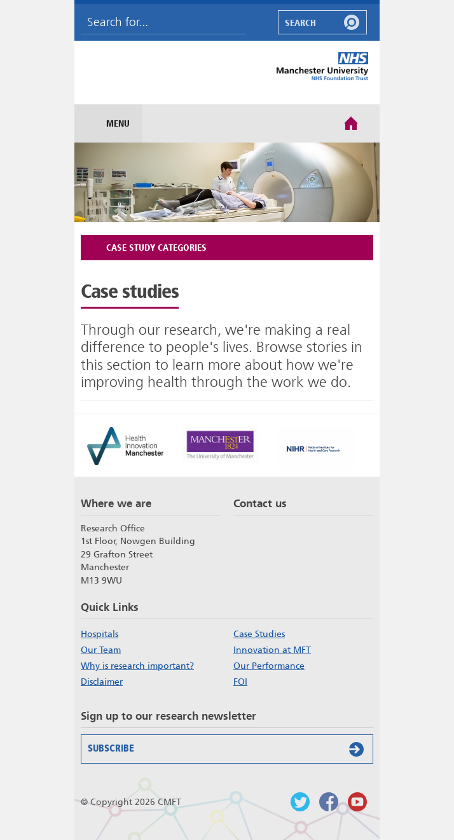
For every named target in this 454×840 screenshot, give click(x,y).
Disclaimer (102, 681)
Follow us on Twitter (300, 802)
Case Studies (259, 634)
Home (351, 122)
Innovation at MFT (272, 650)
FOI (240, 681)
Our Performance (269, 666)
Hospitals (99, 634)
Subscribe (228, 749)
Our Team (101, 650)
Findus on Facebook (328, 802)
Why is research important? (137, 666)
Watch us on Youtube (357, 802)
